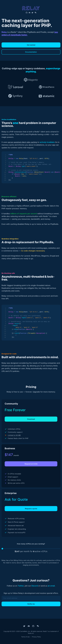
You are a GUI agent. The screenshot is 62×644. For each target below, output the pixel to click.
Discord (34, 586)
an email (51, 586)
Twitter (21, 586)
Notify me (31, 604)
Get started (31, 45)
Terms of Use (25, 637)
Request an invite (31, 464)
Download (31, 419)
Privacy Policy (36, 637)
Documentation (31, 52)
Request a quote (31, 509)
